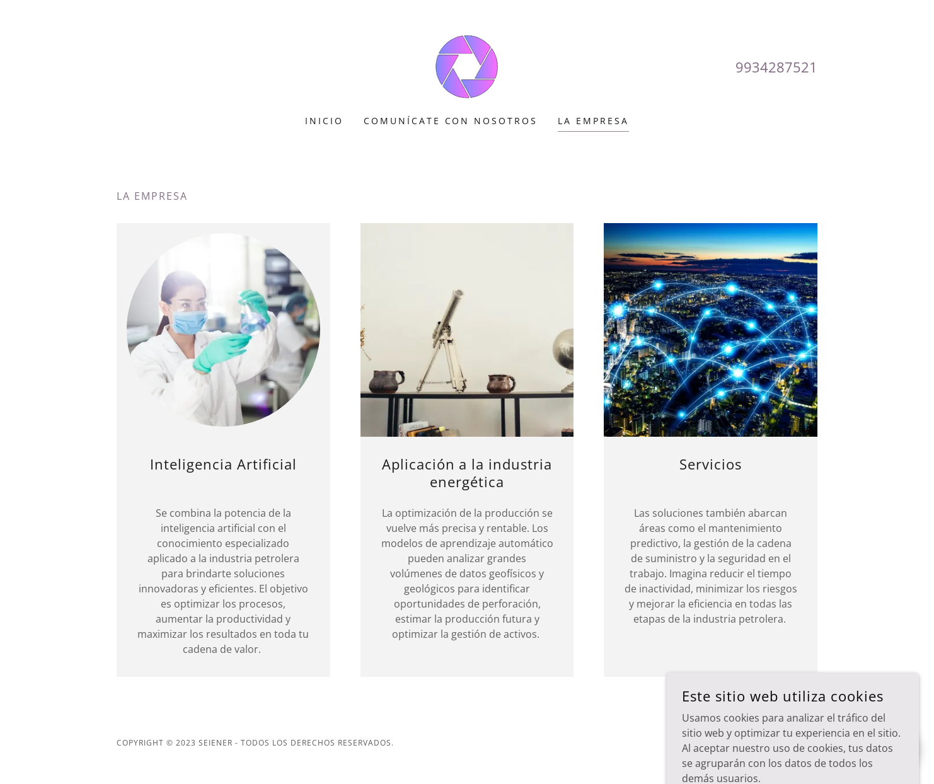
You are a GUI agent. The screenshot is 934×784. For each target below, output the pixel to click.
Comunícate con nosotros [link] (451, 121)
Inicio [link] (324, 121)
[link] (466, 65)
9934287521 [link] (776, 66)
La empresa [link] (593, 121)
